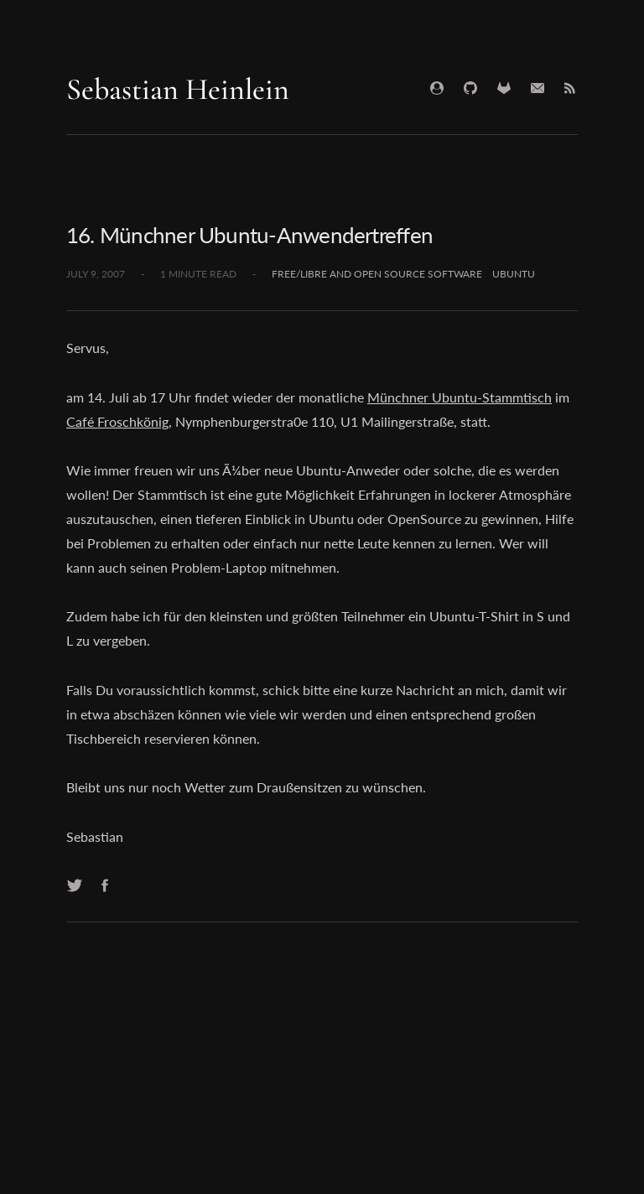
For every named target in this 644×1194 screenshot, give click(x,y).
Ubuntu (513, 273)
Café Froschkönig (117, 421)
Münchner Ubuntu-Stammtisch (459, 397)
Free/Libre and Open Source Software (377, 273)
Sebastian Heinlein (177, 89)
